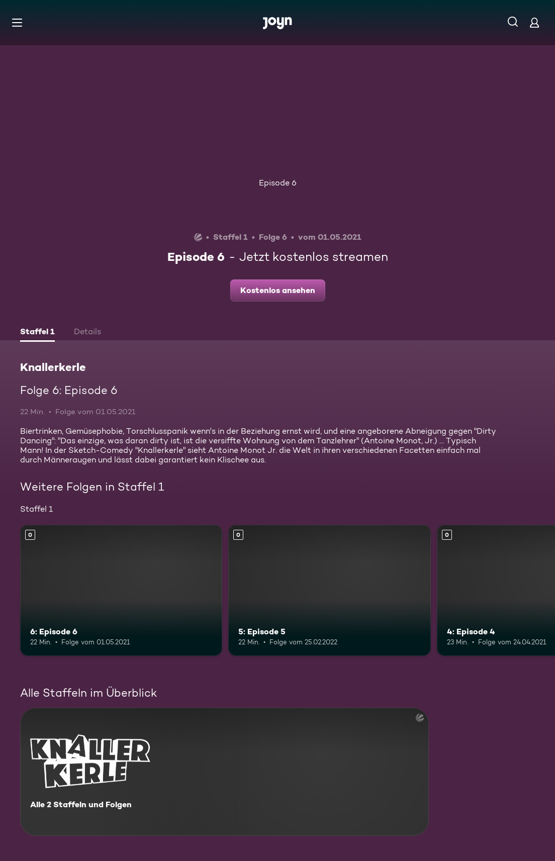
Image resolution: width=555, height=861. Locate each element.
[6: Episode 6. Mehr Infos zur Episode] (121, 590)
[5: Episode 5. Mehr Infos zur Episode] (329, 590)
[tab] (37, 333)
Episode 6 (278, 182)
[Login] (534, 22)
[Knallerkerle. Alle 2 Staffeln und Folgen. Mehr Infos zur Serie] (224, 772)
